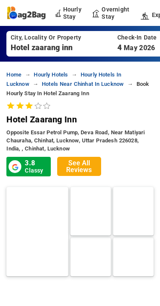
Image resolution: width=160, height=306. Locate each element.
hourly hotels (51, 74)
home (13, 74)
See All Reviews (79, 166)
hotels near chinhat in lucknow (83, 84)
